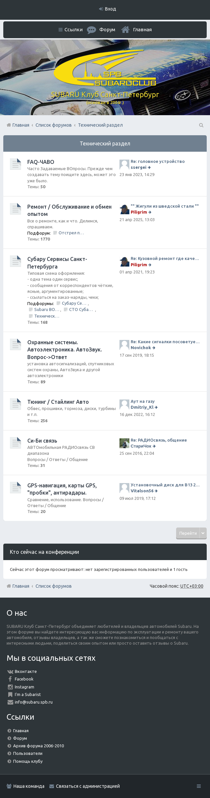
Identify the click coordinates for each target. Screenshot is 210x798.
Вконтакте (26, 671)
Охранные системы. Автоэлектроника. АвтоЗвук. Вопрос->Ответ (64, 349)
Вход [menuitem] (110, 9)
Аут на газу (143, 401)
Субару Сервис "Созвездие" (75, 303)
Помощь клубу (27, 761)
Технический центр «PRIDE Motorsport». (47, 316)
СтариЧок (141, 446)
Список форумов (54, 586)
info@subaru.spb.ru (34, 702)
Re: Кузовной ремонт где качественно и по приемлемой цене (165, 258)
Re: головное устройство (158, 161)
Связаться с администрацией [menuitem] (88, 786)
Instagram (24, 686)
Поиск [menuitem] (200, 125)
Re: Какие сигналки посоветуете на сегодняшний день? (165, 341)
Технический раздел (105, 143)
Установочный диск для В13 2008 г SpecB (165, 484)
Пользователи (27, 753)
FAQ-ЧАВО (40, 162)
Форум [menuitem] (107, 29)
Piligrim (139, 212)
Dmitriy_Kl (142, 407)
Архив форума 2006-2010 (38, 745)
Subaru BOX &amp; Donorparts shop (47, 309)
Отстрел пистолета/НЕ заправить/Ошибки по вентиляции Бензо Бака (72, 232)
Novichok (141, 347)
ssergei (138, 167)
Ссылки (74, 29)
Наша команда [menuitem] (28, 786)
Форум (20, 738)
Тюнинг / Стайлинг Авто (58, 402)
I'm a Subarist (28, 694)
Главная (142, 29)
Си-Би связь (42, 441)
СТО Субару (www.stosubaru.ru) (82, 309)
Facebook (24, 679)
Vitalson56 (142, 490)
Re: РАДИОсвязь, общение (159, 440)
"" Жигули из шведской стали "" (165, 206)
